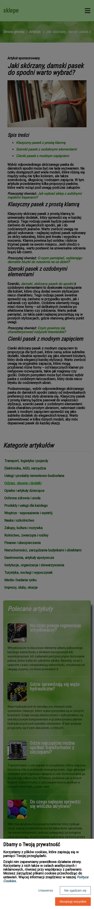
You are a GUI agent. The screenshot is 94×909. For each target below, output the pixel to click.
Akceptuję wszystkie (73, 901)
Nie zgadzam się (75, 890)
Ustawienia (45, 890)
